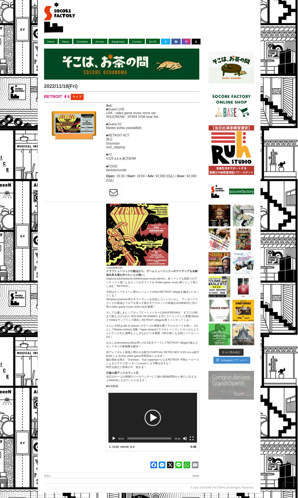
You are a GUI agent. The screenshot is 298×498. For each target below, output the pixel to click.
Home (51, 41)
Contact (137, 41)
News (65, 41)
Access (99, 41)
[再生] (114, 438)
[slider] (149, 438)
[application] (152, 418)
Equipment (118, 41)
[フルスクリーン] (192, 438)
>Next (195, 475)
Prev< (47, 475)
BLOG (153, 41)
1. (122, 446)
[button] (152, 418)
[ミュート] (185, 438)
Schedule (82, 41)
